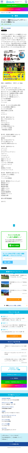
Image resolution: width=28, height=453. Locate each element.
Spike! (14, 412)
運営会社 (4, 439)
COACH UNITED (14, 399)
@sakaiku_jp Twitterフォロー (14, 374)
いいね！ (14, 378)
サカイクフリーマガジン (14, 407)
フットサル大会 (14, 420)
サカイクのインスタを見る (14, 9)
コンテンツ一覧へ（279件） (15, 305)
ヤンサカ (14, 429)
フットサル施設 (14, 424)
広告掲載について (17, 437)
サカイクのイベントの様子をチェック (14, 385)
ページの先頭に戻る (14, 444)
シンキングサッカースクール (14, 416)
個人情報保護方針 (6, 437)
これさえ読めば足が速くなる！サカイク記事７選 (12, 331)
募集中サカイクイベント (14, 271)
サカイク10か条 (7, 28)
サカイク (3, 12)
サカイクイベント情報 (14, 403)
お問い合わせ (5, 435)
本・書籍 (8, 12)
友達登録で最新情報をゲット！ (14, 5)
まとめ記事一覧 (14, 336)
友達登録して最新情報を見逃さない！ (14, 382)
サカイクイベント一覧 (14, 299)
